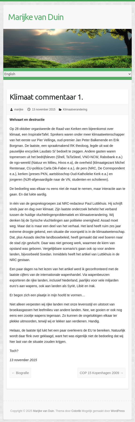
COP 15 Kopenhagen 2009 (101, 373)
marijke (18, 109)
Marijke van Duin (36, 17)
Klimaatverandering (75, 109)
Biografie (20, 373)
